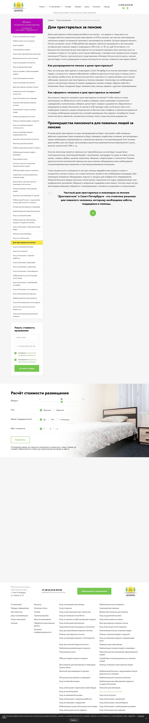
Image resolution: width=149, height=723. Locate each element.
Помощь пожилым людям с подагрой (25, 153)
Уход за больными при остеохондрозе (23, 414)
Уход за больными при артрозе (26, 100)
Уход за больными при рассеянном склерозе (23, 431)
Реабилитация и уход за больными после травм (23, 373)
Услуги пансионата (66, 20)
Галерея (78, 6)
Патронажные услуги (22, 207)
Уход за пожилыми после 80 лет (26, 75)
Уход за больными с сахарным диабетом (26, 342)
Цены (87, 6)
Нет (52, 536)
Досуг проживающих (19, 616)
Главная (51, 20)
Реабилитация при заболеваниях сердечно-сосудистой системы (24, 298)
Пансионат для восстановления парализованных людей (26, 213)
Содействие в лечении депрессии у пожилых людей (25, 230)
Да (44, 536)
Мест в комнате (18, 545)
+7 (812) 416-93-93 (125, 4)
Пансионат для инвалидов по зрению (25, 255)
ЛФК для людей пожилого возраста (24, 221)
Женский (47, 527)
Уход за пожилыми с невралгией (22, 356)
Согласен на (27, 477)
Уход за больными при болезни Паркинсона (26, 422)
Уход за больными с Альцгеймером (22, 364)
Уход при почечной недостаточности (21, 178)
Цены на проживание (42, 619)
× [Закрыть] (146, 718)
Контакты (96, 6)
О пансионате (56, 6)
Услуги (43, 6)
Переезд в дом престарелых (25, 185)
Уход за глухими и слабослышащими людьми (25, 87)
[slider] (62, 519)
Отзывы (69, 6)
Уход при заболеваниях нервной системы (23, 131)
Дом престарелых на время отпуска (25, 106)
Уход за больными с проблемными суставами (24, 381)
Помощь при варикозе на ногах (26, 146)
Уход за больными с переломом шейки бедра (24, 307)
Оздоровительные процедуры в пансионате (26, 114)
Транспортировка (41, 616)
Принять (74, 720)
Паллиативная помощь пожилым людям (23, 139)
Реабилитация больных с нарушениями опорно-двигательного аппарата (24, 265)
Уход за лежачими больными (25, 331)
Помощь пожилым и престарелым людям (22, 246)
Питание (14, 623)
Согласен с (27, 471)
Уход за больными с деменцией (26, 350)
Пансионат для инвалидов (24, 315)
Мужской (60, 527)
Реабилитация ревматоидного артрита (26, 191)
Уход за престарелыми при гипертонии (25, 59)
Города (106, 6)
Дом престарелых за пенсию (26, 325)
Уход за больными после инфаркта (24, 389)
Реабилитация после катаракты (26, 42)
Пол (12, 527)
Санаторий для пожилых (24, 53)
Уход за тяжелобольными (24, 290)
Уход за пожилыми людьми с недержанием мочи (25, 169)
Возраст (14, 517)
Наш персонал (16, 612)
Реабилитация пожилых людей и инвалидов (26, 200)
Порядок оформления (20, 608)
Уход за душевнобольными (25, 80)
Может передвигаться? (21, 536)
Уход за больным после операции (23, 122)
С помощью (64, 536)
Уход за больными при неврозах (23, 398)
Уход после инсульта (22, 336)
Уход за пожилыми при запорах (26, 37)
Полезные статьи (40, 608)
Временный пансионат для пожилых (24, 68)
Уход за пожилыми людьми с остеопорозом (25, 161)
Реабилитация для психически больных (26, 282)
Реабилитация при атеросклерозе (21, 406)
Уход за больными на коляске (26, 94)
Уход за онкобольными (23, 320)
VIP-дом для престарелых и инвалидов (25, 274)
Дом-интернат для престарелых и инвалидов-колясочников (26, 238)
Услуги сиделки (20, 48)
